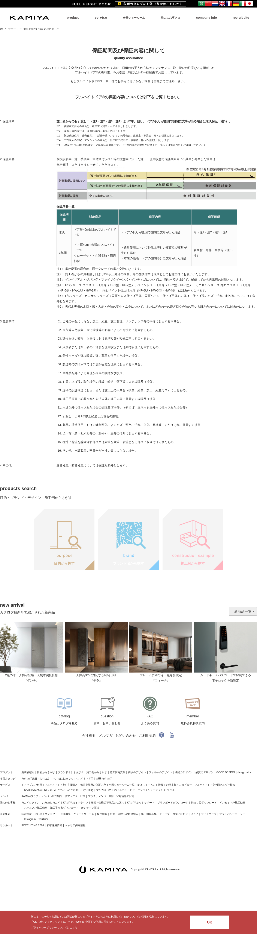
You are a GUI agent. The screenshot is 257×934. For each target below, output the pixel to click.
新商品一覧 (242, 611)
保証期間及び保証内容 (93, 784)
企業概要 (5, 814)
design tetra (244, 772)
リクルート (6, 825)
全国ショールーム (134, 17)
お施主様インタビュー (179, 784)
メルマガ (105, 735)
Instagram (30, 819)
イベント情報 (155, 784)
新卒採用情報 (54, 825)
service (100, 17)
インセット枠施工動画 (232, 802)
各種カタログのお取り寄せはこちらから (150, 4)
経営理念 (26, 814)
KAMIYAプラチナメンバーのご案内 (41, 796)
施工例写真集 (117, 772)
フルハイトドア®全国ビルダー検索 (215, 784)
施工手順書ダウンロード (64, 807)
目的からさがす (46, 772)
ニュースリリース (83, 814)
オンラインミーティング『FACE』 (157, 789)
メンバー (5, 796)
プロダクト (6, 772)
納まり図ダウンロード (204, 802)
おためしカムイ (51, 802)
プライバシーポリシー (232, 814)
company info (206, 17)
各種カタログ (7, 778)
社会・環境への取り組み (124, 814)
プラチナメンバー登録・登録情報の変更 (111, 796)
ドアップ (164, 814)
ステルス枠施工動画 (35, 807)
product (73, 17)
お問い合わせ (125, 735)
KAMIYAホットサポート (140, 802)
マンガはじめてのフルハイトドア (115, 789)
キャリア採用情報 (75, 825)
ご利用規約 (147, 735)
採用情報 (102, 814)
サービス (5, 784)
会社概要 (89, 735)
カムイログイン (30, 802)
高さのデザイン (137, 772)
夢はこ (141, 784)
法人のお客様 (7, 802)
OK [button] (209, 922)
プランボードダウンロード (172, 802)
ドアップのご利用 (31, 784)
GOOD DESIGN (225, 772)
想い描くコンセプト (46, 814)
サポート (13, 28)
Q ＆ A (194, 814)
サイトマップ (209, 814)
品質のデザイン (205, 772)
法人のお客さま (170, 17)
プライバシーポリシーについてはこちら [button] (54, 927)
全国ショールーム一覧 (121, 784)
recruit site (241, 17)
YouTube (44, 819)
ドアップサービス (75, 796)
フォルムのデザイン (160, 772)
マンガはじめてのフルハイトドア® (72, 778)
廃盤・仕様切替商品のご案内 (107, 802)
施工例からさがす (96, 772)
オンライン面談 (90, 807)
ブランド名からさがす (71, 772)
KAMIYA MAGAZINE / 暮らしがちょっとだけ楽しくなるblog (58, 789)
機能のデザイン (184, 772)
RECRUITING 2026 (32, 825)
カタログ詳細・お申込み (35, 778)
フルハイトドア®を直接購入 (61, 784)
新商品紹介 (27, 772)
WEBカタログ (104, 778)
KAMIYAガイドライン (75, 802)
